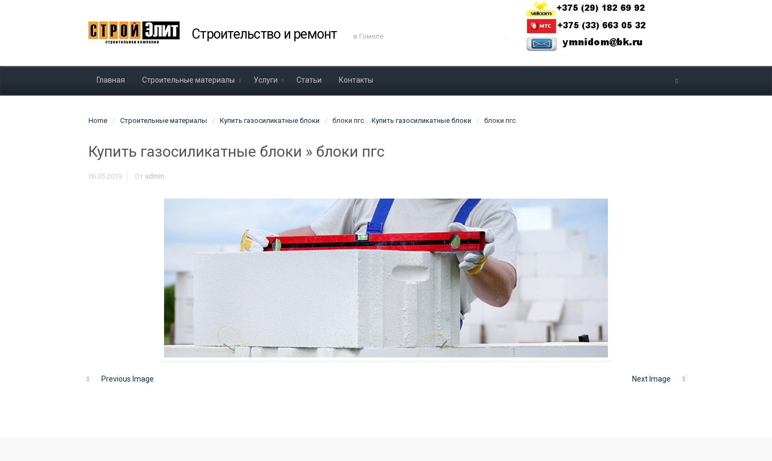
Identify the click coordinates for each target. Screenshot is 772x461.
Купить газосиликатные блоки (270, 120)
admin (154, 176)
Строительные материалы (163, 120)
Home (97, 120)
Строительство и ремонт (264, 34)
